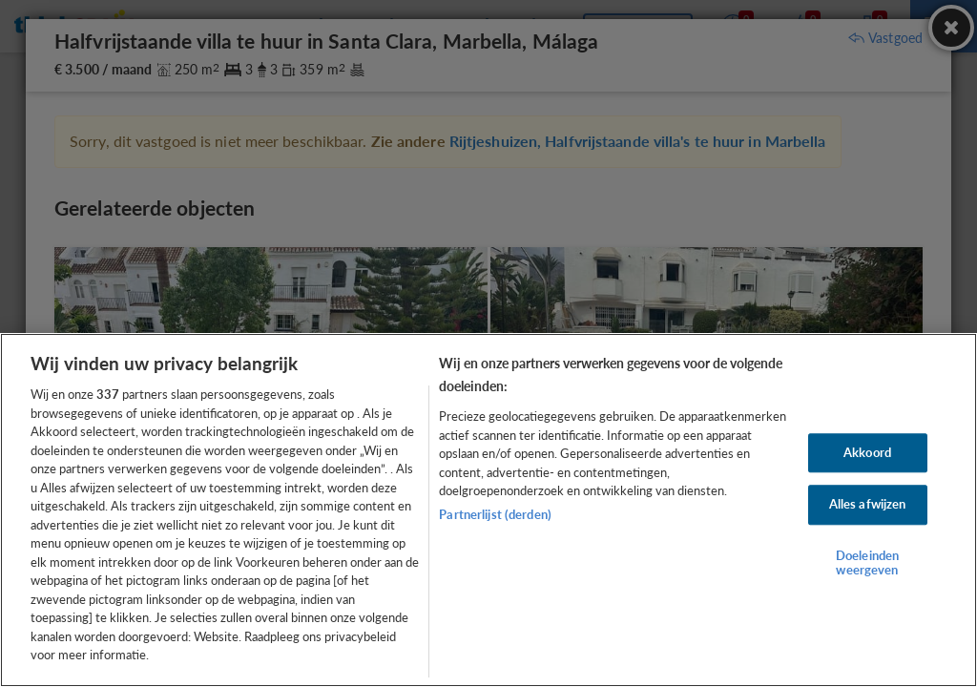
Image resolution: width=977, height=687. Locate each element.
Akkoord (867, 452)
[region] (488, 510)
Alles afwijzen (867, 504)
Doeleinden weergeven (867, 563)
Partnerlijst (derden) (495, 514)
